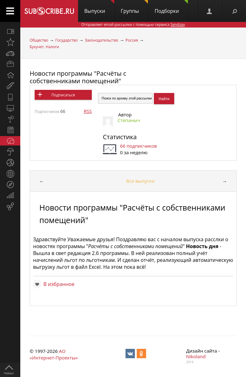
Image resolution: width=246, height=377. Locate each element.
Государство (66, 40)
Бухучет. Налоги (44, 46)
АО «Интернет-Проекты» (54, 354)
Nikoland (195, 356)
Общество (39, 40)
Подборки (171, 7)
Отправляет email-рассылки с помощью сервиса (133, 24)
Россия (131, 40)
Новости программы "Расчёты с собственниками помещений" (78, 77)
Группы (134, 7)
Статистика (119, 137)
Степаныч (128, 120)
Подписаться (63, 95)
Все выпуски (140, 181)
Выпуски (99, 7)
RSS (88, 111)
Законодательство (101, 40)
